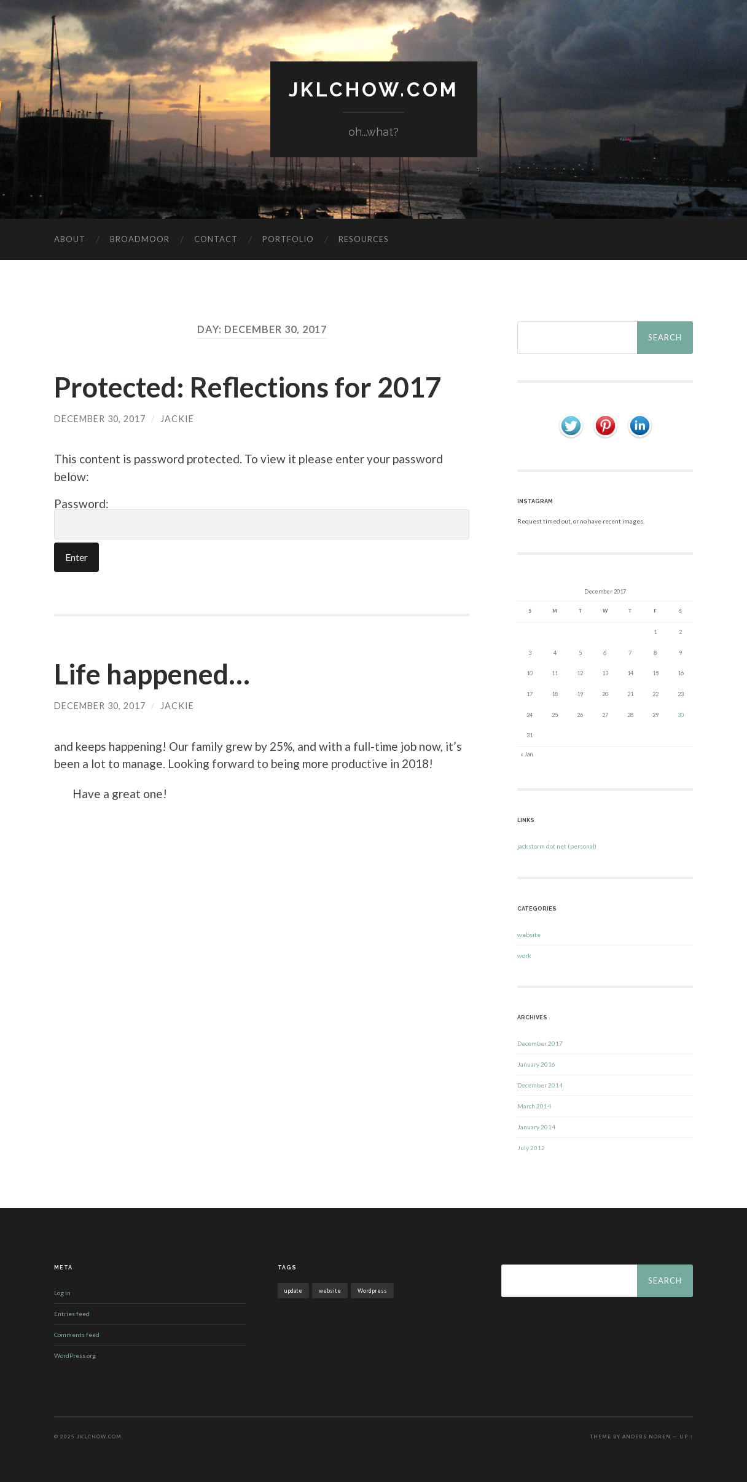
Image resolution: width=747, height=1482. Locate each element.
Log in (62, 1292)
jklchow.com (374, 89)
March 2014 (534, 1106)
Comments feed (77, 1334)
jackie (177, 419)
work (524, 955)
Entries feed (72, 1313)
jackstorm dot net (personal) (556, 846)
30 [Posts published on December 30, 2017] (681, 715)
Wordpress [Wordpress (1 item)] (372, 1290)
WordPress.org (75, 1355)
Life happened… (152, 674)
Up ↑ (686, 1436)
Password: (261, 518)
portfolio (288, 239)
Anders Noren (646, 1436)
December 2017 (540, 1043)
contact (216, 239)
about (69, 239)
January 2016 (536, 1064)
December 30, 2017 (100, 419)
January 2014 (536, 1127)
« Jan (526, 754)
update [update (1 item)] (293, 1290)
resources (363, 239)
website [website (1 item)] (330, 1290)
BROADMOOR (140, 239)
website (529, 934)
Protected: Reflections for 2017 (247, 387)
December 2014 (540, 1085)
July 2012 (531, 1147)
